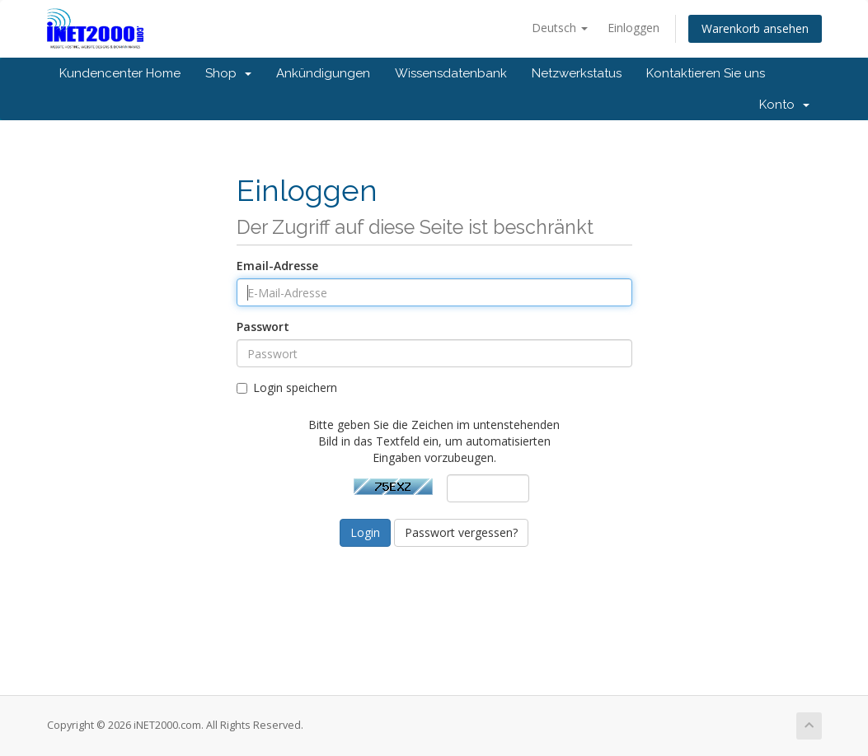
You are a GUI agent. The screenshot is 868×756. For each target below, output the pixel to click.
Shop (228, 73)
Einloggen (633, 27)
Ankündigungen (323, 73)
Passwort (263, 326)
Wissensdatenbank (451, 73)
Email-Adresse (277, 265)
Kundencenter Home (120, 73)
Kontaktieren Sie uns (705, 73)
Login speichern (287, 387)
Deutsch (560, 27)
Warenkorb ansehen (755, 28)
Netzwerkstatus (577, 73)
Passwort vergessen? (461, 532)
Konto (784, 104)
